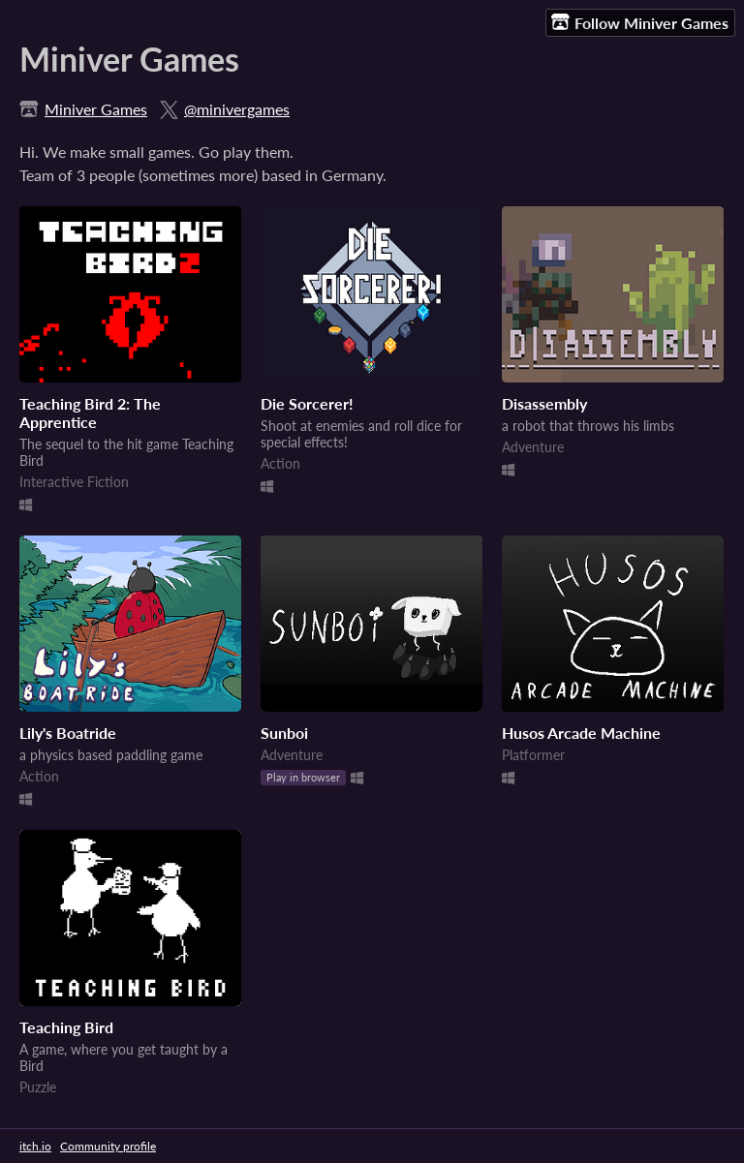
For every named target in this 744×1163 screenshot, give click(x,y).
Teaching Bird (66, 1027)
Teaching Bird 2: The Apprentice (90, 412)
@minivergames (237, 109)
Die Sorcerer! (307, 403)
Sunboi (284, 732)
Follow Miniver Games (639, 22)
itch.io (35, 1146)
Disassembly (544, 403)
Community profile (108, 1146)
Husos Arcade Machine (581, 732)
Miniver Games (96, 109)
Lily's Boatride (67, 732)
